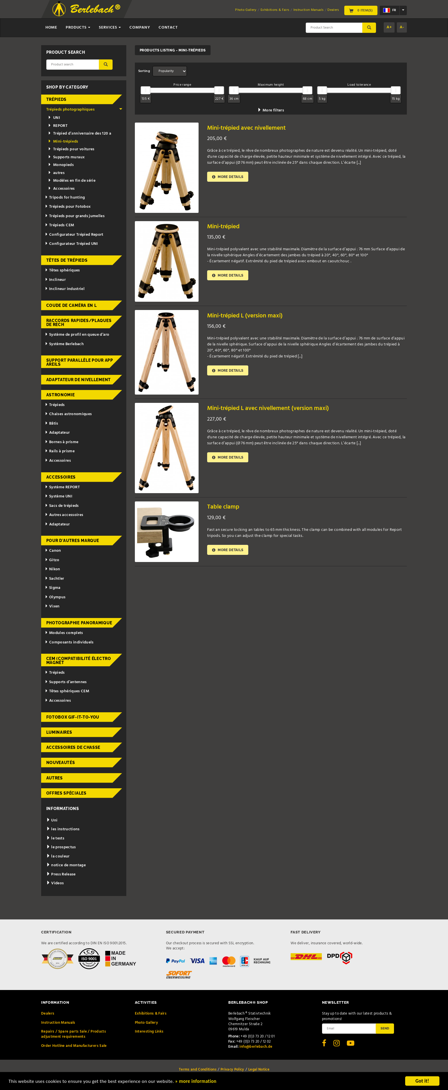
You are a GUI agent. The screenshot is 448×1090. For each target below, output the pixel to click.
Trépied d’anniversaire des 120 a (79, 133)
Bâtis (51, 423)
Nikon (52, 569)
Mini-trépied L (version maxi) (245, 316)
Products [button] (78, 27)
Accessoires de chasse (73, 747)
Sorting (144, 71)
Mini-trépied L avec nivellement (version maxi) (268, 408)
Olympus (55, 597)
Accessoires (61, 188)
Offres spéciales (66, 793)
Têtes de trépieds (67, 260)
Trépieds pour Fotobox (68, 206)
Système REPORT (62, 487)
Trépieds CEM (59, 225)
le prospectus (61, 847)
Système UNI (58, 496)
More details (227, 177)
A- (402, 27)
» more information (195, 1082)
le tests (55, 838)
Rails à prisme (60, 451)
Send (385, 1028)
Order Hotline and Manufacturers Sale (74, 1046)
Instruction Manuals (308, 10)
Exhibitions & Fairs (275, 10)
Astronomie (60, 395)
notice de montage (66, 865)
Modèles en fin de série (71, 180)
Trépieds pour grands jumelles (75, 216)
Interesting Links (149, 1032)
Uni (52, 820)
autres (56, 173)
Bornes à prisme (61, 442)
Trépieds (56, 99)
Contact (168, 27)
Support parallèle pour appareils (79, 362)
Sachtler (54, 578)
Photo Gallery (246, 10)
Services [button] (110, 27)
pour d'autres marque (72, 540)
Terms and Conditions (198, 1070)
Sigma (53, 588)
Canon (53, 550)
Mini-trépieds (63, 141)
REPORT (57, 126)
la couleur (58, 856)
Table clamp (223, 507)
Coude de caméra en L (71, 305)
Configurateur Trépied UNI (71, 244)
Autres (54, 778)
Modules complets (64, 633)
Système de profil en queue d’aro (77, 334)
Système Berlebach (64, 344)
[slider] (146, 90)
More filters (270, 110)
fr (389, 10)
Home (51, 27)
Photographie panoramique (79, 623)
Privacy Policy (232, 1070)
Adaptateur (57, 432)
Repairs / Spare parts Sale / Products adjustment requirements (73, 1034)
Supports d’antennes (66, 682)
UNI (54, 118)
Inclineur (55, 280)
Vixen (52, 606)
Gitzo (52, 560)
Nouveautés (60, 762)
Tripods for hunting (65, 197)
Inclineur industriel (65, 289)
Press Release (61, 874)
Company (139, 27)
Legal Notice (258, 1070)
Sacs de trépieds (62, 506)
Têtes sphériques (62, 270)
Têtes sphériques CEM (67, 691)
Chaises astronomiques (68, 414)
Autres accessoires (64, 515)
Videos (55, 883)
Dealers (333, 10)
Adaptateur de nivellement (78, 379)
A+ (389, 27)
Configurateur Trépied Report (74, 234)
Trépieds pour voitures (71, 149)
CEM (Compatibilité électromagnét (78, 660)
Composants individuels (69, 642)
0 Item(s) (361, 10)
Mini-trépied (223, 226)
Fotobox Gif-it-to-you (72, 717)
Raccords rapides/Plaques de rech (79, 322)
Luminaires (59, 732)
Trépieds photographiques (84, 109)
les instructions (63, 829)
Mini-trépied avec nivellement (246, 128)
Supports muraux (66, 157)
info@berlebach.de (255, 1047)
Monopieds (61, 165)
